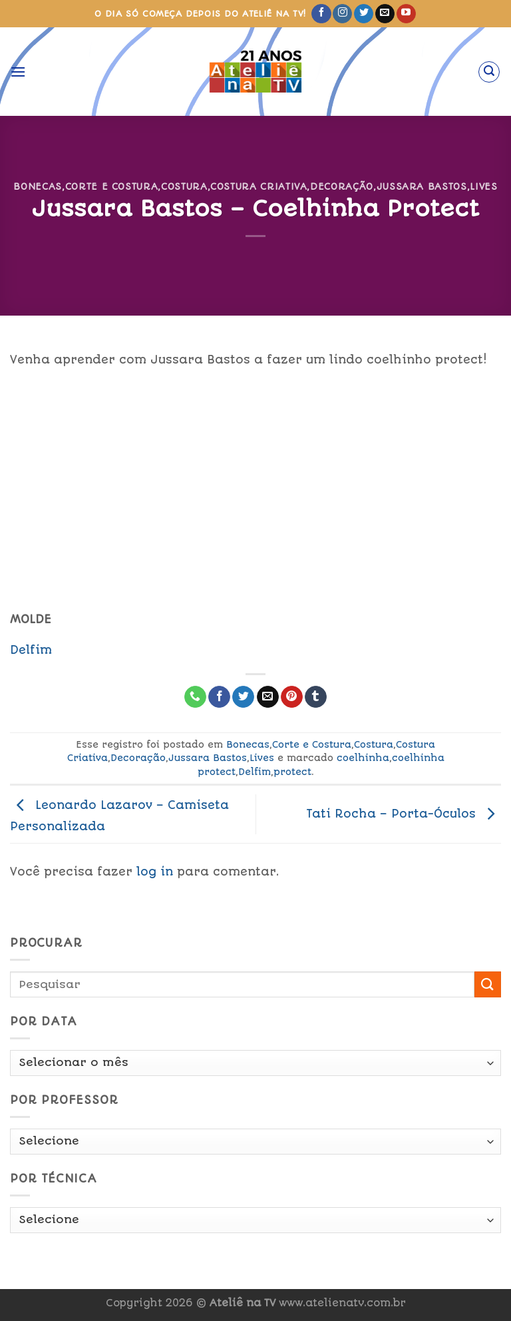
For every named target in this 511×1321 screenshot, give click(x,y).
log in (154, 871)
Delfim (31, 650)
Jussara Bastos (422, 186)
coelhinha (363, 757)
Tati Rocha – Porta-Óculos (403, 813)
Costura (184, 186)
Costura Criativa (258, 186)
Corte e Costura (111, 186)
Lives (483, 186)
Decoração (341, 186)
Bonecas (37, 186)
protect (292, 771)
